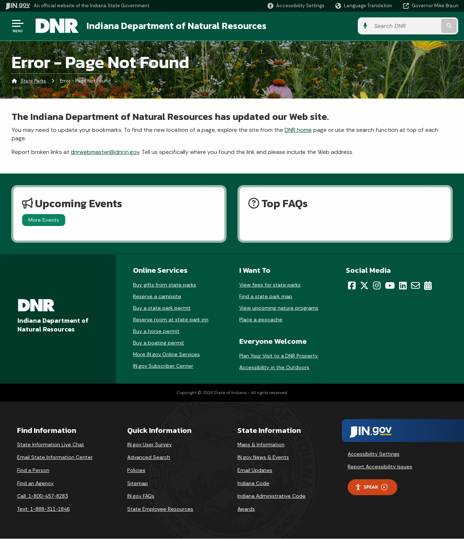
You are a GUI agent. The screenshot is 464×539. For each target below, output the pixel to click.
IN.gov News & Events (263, 457)
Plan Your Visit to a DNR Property (278, 355)
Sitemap (137, 483)
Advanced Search (148, 457)
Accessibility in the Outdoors (274, 367)
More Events (43, 220)
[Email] (415, 285)
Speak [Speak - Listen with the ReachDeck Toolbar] (371, 487)
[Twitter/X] (364, 285)
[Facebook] (352, 285)
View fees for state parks (270, 284)
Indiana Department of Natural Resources (176, 26)
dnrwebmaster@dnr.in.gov (105, 152)
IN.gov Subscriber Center (163, 366)
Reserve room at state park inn (170, 319)
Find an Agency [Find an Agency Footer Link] (35, 483)
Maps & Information (261, 444)
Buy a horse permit (156, 331)
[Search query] (406, 26)
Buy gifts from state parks (164, 284)
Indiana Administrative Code (271, 496)
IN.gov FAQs (140, 496)
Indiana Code (253, 483)
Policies (136, 470)
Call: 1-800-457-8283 (42, 496)
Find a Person (33, 470)
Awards (246, 509)
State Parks (33, 81)
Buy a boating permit (158, 342)
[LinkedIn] (403, 285)
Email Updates (254, 470)
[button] (296, 5)
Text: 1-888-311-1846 (43, 509)
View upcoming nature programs (278, 308)
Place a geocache (260, 319)
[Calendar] (428, 285)
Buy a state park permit (162, 308)
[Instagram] (377, 285)
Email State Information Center (55, 457)
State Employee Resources (160, 509)
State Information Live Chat (50, 444)
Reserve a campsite (157, 296)
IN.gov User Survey (149, 444)
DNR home (298, 130)
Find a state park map (265, 296)
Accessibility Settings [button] (373, 454)
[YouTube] (390, 285)
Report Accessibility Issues (380, 466)
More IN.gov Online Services (166, 354)
